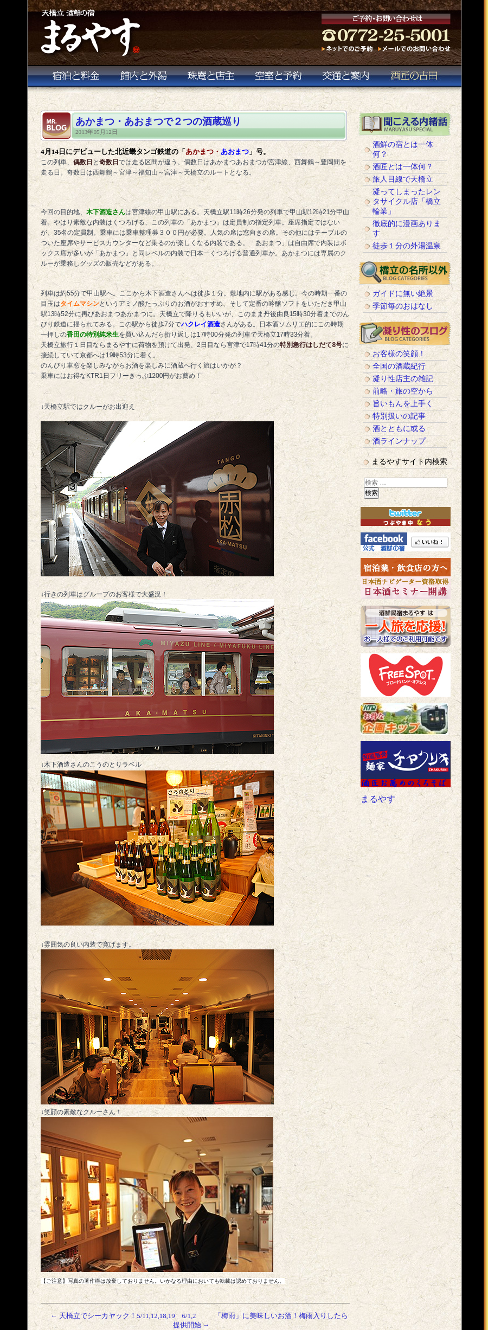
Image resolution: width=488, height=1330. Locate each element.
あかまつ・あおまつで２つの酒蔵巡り (163, 121)
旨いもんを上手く (403, 404)
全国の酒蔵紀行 (399, 366)
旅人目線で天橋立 (403, 179)
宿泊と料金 (73, 79)
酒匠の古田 (417, 79)
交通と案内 (348, 79)
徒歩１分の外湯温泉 (407, 246)
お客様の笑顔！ (399, 354)
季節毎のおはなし (403, 306)
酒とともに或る (399, 429)
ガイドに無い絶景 (403, 294)
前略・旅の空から (403, 391)
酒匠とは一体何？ (403, 167)
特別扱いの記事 (399, 416)
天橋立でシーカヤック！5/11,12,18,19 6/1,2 (123, 1316)
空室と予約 (278, 79)
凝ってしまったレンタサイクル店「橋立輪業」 (407, 201)
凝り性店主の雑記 (403, 379)
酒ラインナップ (399, 441)
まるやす (378, 799)
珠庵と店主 (210, 79)
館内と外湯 (143, 79)
